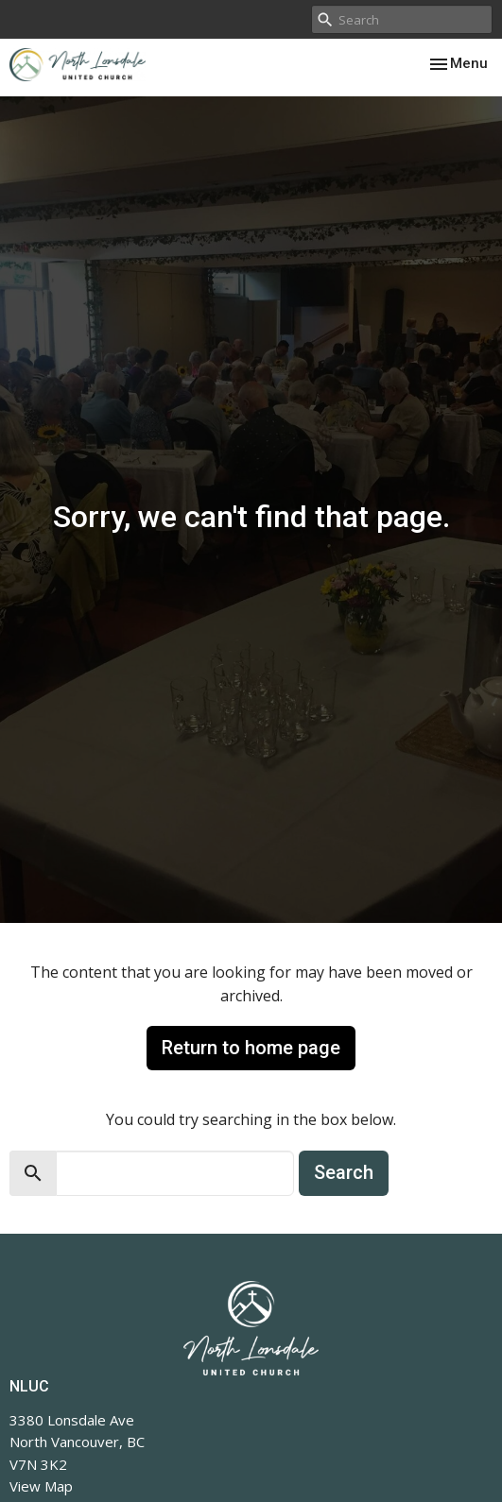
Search (343, 1172)
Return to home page (251, 1047)
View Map (41, 1485)
